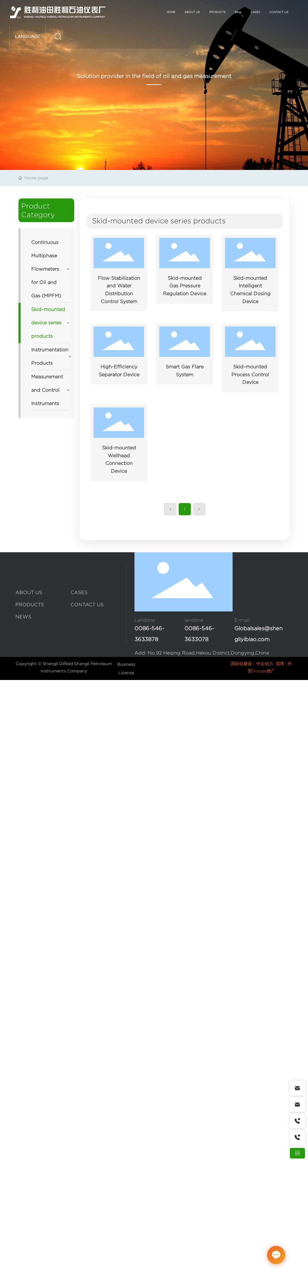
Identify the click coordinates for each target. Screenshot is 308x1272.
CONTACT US (87, 604)
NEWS (23, 616)
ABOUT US (28, 592)
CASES (79, 592)
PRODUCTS (29, 604)
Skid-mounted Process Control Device (250, 374)
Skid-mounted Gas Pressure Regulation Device (184, 286)
